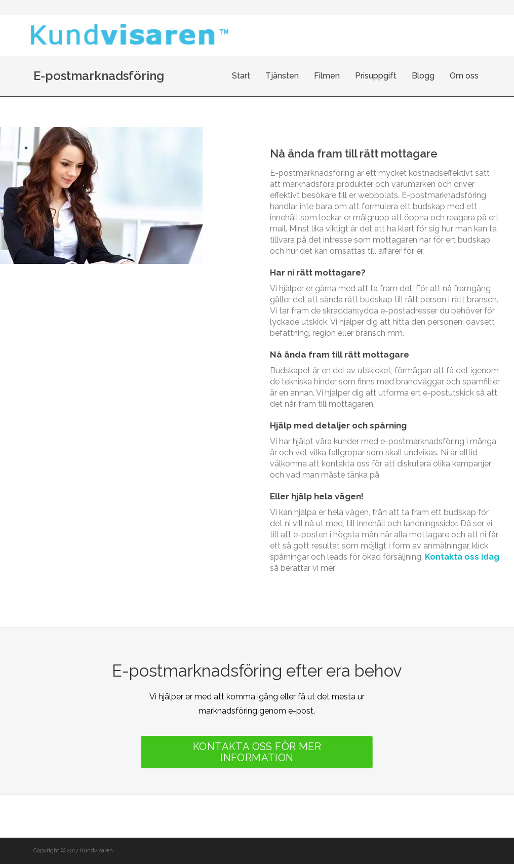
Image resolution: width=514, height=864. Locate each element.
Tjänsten (282, 76)
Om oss (464, 76)
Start (241, 76)
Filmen (327, 76)
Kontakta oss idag (462, 557)
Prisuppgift (376, 76)
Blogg (423, 76)
